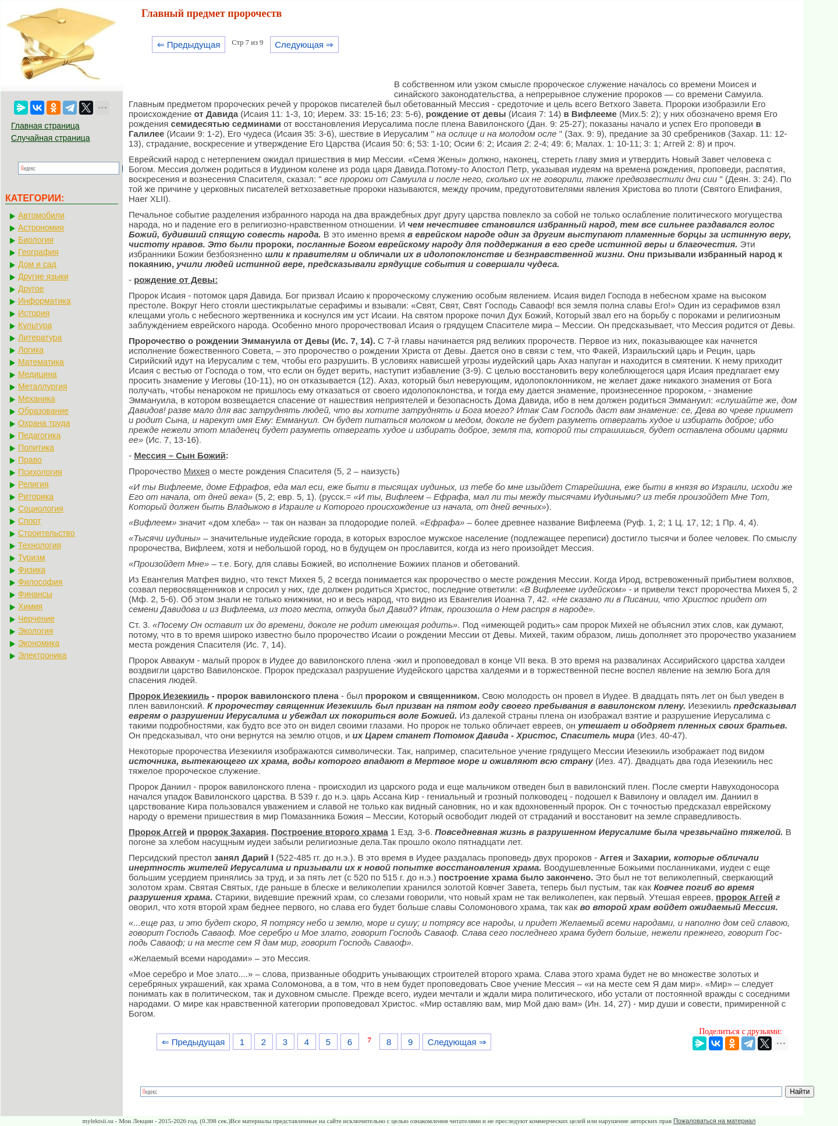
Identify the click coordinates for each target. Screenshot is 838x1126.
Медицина (37, 374)
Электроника (42, 655)
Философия (40, 582)
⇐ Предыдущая (189, 44)
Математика (41, 362)
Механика (36, 398)
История (33, 313)
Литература (40, 337)
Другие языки (43, 276)
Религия (33, 484)
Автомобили (41, 215)
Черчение (36, 618)
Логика (31, 349)
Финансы (35, 594)
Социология (40, 508)
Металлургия (43, 386)
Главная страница (45, 125)
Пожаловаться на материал (714, 1120)
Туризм (31, 557)
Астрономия (41, 227)
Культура (35, 325)
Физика (31, 569)
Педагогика (39, 435)
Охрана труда (44, 423)
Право (30, 459)
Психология (40, 472)
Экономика (38, 643)
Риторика (36, 496)
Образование (43, 410)
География (38, 252)
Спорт (29, 520)
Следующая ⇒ (304, 44)
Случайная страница (50, 138)
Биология (36, 239)
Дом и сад (37, 264)
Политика (36, 447)
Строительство (46, 533)
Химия (30, 606)
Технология (39, 545)
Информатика (44, 301)
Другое (31, 288)
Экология (35, 630)
